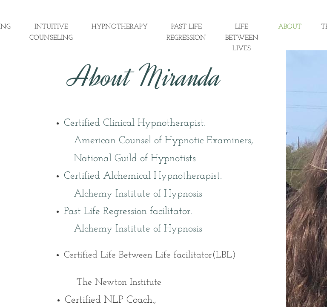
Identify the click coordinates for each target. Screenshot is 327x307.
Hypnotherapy (120, 26)
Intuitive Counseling (51, 32)
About (289, 26)
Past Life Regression (186, 32)
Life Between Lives (241, 37)
